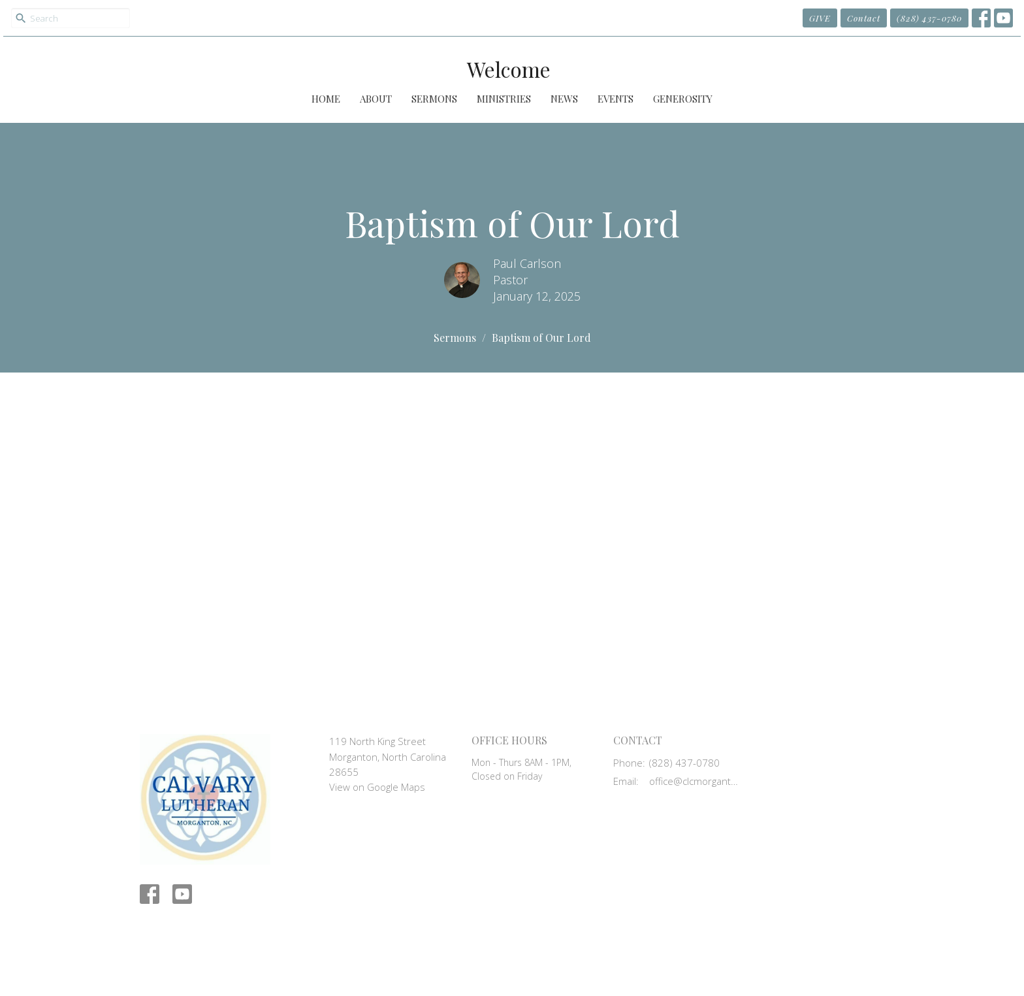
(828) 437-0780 (929, 18)
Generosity (682, 98)
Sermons (434, 98)
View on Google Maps (377, 786)
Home (326, 98)
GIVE (820, 18)
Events (615, 98)
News (564, 98)
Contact (863, 18)
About (376, 98)
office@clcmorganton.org (696, 781)
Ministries (504, 98)
